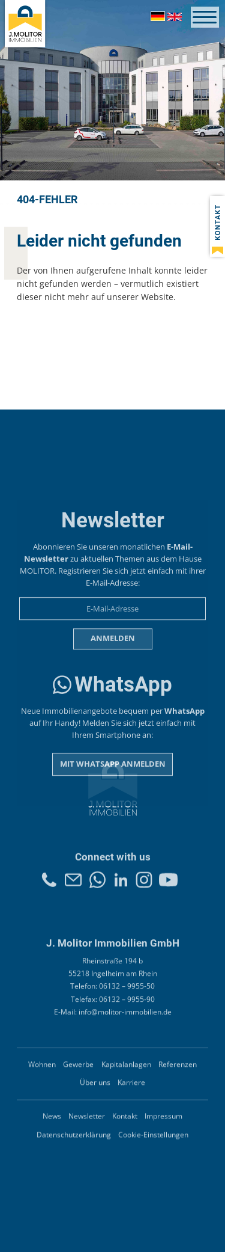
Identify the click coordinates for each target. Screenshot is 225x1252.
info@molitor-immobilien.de (125, 1031)
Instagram (144, 890)
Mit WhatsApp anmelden (113, 837)
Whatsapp (97, 890)
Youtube (168, 890)
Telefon (49, 890)
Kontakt (73, 890)
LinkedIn (121, 890)
